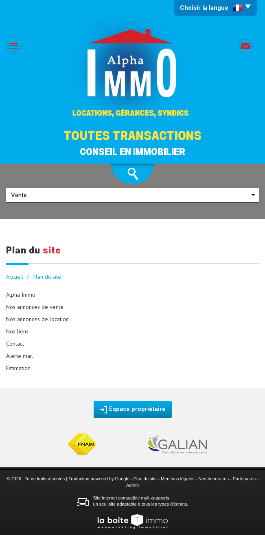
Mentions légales (178, 478)
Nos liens (17, 331)
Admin (132, 485)
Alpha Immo (20, 294)
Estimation (18, 368)
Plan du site (145, 478)
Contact (15, 343)
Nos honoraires (213, 478)
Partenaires (244, 478)
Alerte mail (19, 356)
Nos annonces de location (37, 319)
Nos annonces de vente (35, 307)
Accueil (14, 276)
